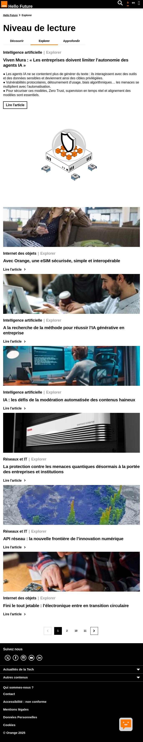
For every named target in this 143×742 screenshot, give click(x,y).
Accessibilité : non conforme (24, 701)
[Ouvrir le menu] (139, 3)
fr (128, 2)
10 (77, 632)
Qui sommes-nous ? (18, 687)
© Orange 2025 (14, 732)
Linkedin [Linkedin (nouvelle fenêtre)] (42, 655)
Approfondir (71, 41)
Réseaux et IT (15, 459)
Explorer (53, 52)
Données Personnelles (20, 717)
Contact (9, 694)
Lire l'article (15, 105)
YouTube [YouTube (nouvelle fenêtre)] (34, 655)
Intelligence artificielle (22, 52)
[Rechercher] (120, 2)
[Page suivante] (94, 631)
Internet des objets (19, 253)
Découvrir (17, 41)
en (133, 2)
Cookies (9, 725)
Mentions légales (16, 709)
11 (86, 632)
